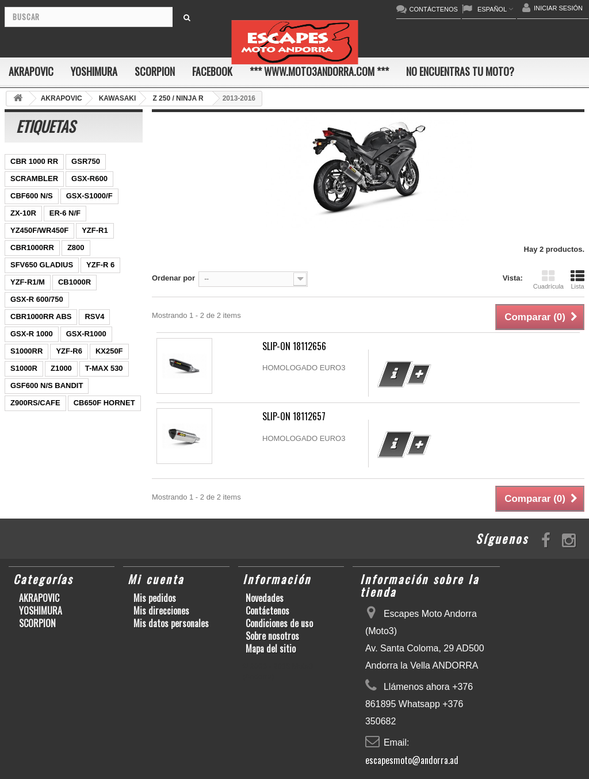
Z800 (76, 247)
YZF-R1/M (27, 282)
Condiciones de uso (279, 623)
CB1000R (74, 282)
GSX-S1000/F (89, 195)
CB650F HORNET (104, 402)
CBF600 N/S (31, 195)
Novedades (265, 598)
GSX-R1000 (86, 333)
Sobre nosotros (272, 636)
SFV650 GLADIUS (41, 264)
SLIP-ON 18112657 (294, 416)
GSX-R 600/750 (36, 299)
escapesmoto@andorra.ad (411, 760)
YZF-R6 (69, 351)
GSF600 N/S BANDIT (46, 385)
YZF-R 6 (100, 264)
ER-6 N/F (65, 213)
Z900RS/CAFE (35, 402)
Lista (577, 279)
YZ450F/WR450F (39, 230)
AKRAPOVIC (31, 71)
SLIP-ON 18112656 (294, 346)
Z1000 (61, 368)
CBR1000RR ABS (40, 316)
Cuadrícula (548, 279)
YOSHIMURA (94, 71)
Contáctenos (267, 610)
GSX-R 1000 (31, 333)
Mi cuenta (156, 579)
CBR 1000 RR (34, 161)
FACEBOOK (212, 71)
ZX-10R (23, 213)
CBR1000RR (32, 247)
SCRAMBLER (34, 178)
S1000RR (26, 351)
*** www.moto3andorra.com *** (319, 71)
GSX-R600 (89, 178)
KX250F (109, 351)
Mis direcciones (161, 610)
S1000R (23, 368)
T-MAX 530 (104, 368)
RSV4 (94, 316)
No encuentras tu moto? (460, 71)
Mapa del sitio (271, 648)
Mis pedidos (154, 598)
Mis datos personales (171, 623)
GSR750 (85, 161)
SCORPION (155, 71)
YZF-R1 (95, 230)
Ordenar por (173, 278)
